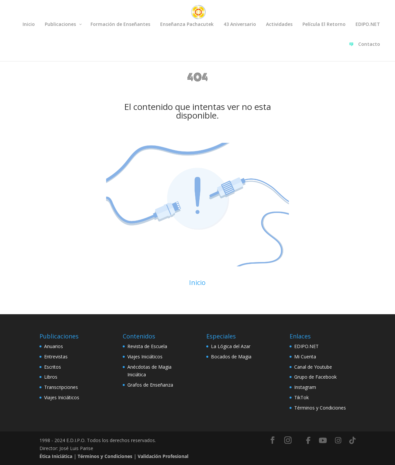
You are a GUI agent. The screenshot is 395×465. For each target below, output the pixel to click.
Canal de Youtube (313, 367)
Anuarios (53, 346)
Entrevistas (56, 356)
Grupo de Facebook (315, 377)
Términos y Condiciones (320, 408)
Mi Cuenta (305, 356)
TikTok (301, 397)
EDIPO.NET (306, 346)
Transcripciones (61, 387)
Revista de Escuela (147, 346)
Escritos (52, 367)
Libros (50, 377)
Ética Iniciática (55, 456)
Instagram (305, 387)
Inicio (197, 282)
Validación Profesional (163, 456)
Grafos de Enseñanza (150, 385)
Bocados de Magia (231, 356)
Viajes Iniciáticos (61, 397)
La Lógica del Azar (230, 346)
